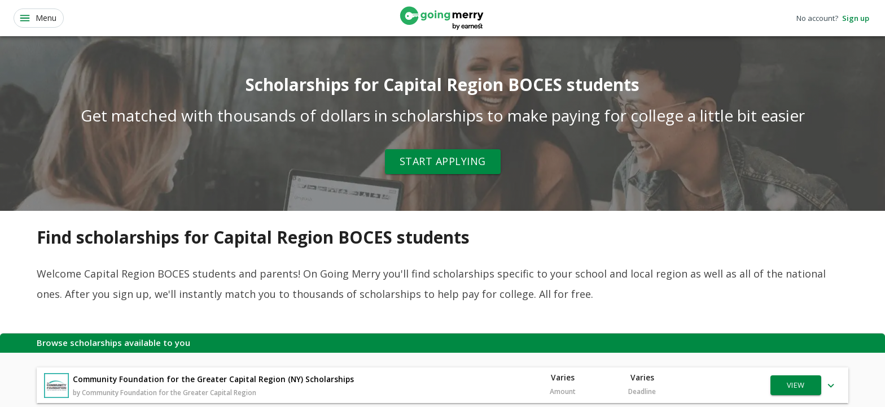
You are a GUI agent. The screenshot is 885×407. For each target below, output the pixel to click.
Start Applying (443, 161)
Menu (37, 18)
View (795, 385)
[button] (442, 385)
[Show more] (831, 385)
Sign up (855, 18)
